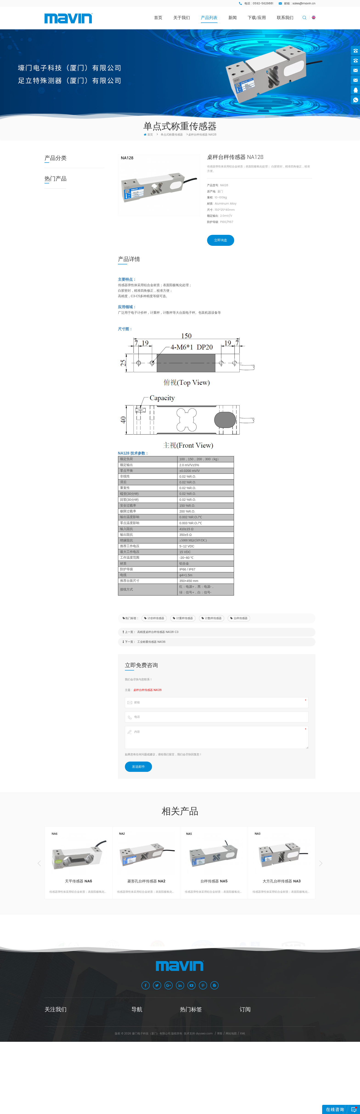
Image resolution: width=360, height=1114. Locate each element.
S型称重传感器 (57, 215)
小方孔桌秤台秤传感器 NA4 (84, 391)
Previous (39, 863)
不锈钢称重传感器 (60, 198)
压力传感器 (55, 250)
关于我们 (181, 17)
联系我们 (285, 17)
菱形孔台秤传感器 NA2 (84, 349)
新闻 (232, 17)
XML (242, 1106)
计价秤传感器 (154, 618)
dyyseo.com (204, 1106)
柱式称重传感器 (58, 267)
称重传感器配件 (58, 285)
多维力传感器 (56, 276)
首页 (158, 17)
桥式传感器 (187, 1072)
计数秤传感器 (212, 618)
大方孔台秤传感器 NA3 (84, 369)
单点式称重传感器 (60, 172)
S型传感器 (186, 1058)
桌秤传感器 (187, 1022)
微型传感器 (55, 241)
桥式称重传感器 (58, 224)
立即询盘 (220, 240)
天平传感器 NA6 (80, 330)
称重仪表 (53, 302)
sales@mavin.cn (303, 3)
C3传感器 (186, 1065)
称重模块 (53, 189)
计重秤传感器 (183, 618)
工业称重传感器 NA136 (151, 642)
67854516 (58, 1050)
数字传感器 (55, 180)
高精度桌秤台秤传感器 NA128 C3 (157, 632)
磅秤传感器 (187, 1043)
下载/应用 (257, 17)
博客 (219, 1106)
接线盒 (52, 294)
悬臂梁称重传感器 (60, 206)
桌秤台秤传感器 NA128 (147, 690)
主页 (134, 1022)
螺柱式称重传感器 (60, 259)
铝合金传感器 (188, 1079)
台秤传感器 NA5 (214, 881)
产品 (134, 1036)
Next (320, 863)
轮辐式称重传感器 (60, 233)
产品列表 (209, 17)
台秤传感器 (239, 618)
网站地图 (231, 1106)
